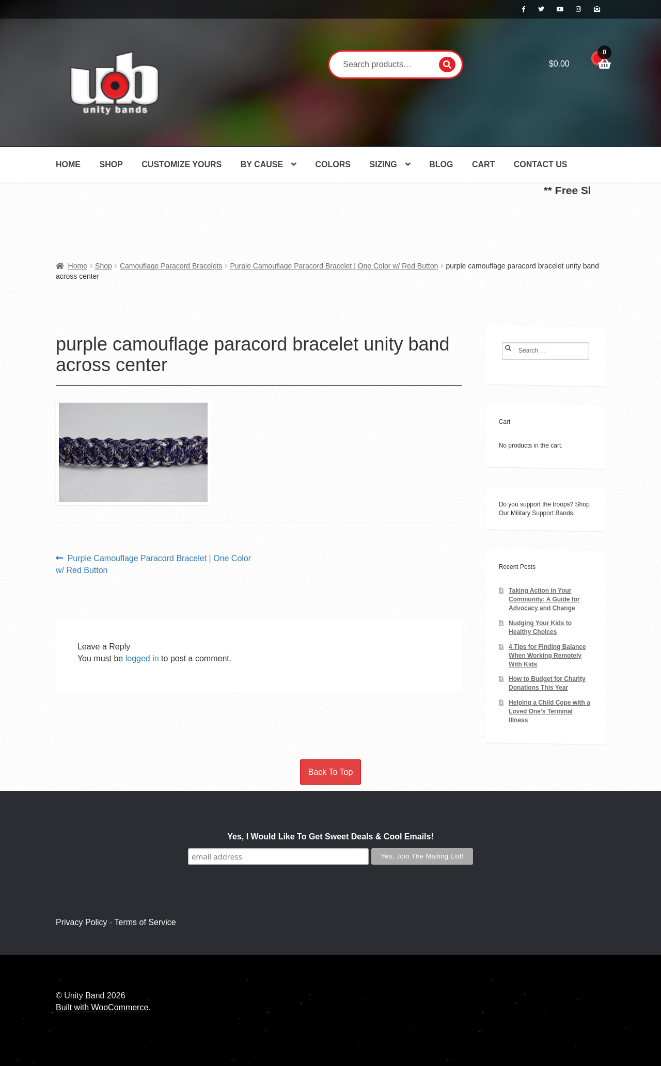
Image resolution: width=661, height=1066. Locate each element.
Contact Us (541, 164)
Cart (483, 164)
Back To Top (330, 772)
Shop (110, 164)
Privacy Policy (81, 922)
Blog (441, 164)
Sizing (383, 164)
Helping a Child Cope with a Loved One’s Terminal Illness (549, 711)
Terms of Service (145, 922)
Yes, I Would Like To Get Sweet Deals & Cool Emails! (330, 836)
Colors (333, 164)
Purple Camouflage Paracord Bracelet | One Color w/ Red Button (334, 266)
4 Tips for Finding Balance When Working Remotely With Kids (547, 655)
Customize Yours (181, 164)
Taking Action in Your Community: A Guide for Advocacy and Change (544, 599)
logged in (142, 658)
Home (68, 164)
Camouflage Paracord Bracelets (171, 266)
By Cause (262, 164)
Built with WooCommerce (102, 1007)
